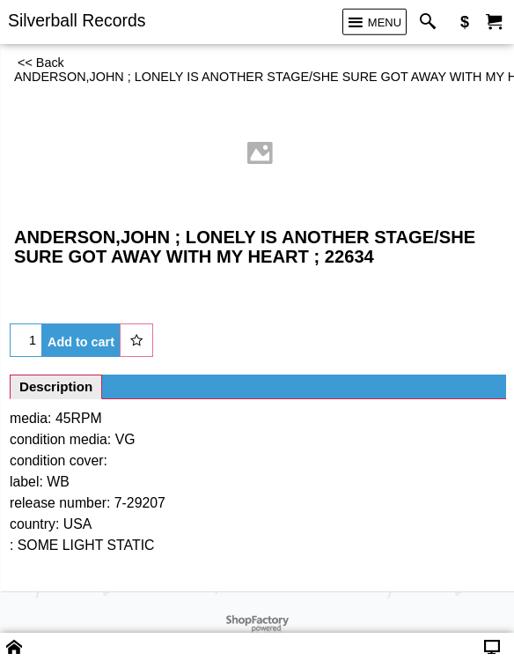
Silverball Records (77, 20)
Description (55, 386)
